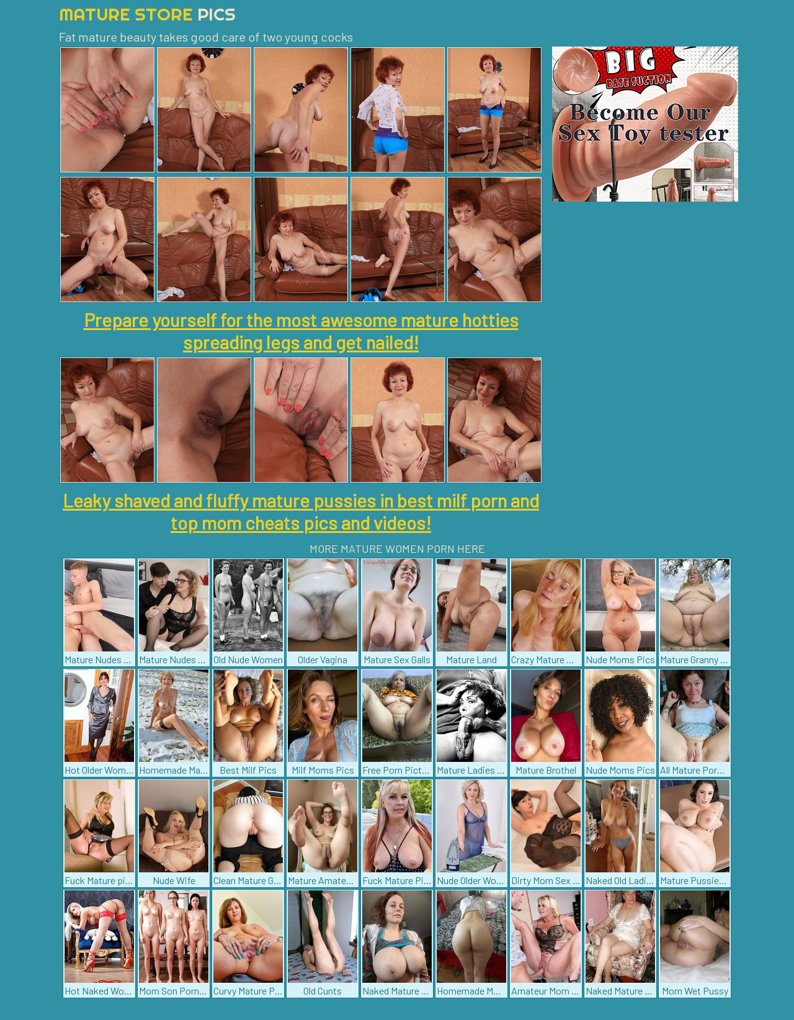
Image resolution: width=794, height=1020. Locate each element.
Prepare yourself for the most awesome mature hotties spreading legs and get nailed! (301, 330)
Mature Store (147, 14)
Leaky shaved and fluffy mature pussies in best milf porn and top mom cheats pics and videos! (301, 511)
